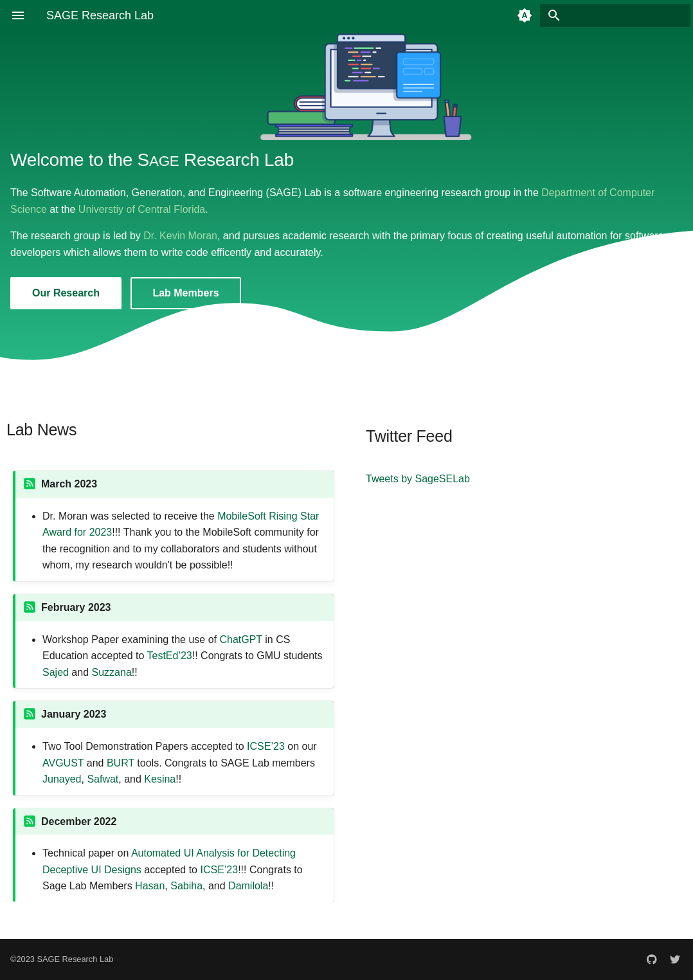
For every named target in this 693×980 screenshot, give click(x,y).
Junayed (62, 779)
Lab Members (185, 292)
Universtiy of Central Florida (141, 209)
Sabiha (186, 885)
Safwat (102, 779)
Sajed (55, 672)
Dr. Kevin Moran (180, 235)
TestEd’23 (169, 655)
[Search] (615, 15)
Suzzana (112, 672)
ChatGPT (240, 639)
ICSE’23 (266, 746)
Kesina (160, 779)
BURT (120, 763)
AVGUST (63, 763)
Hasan (150, 885)
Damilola (248, 885)
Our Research (66, 292)
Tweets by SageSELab (418, 478)
